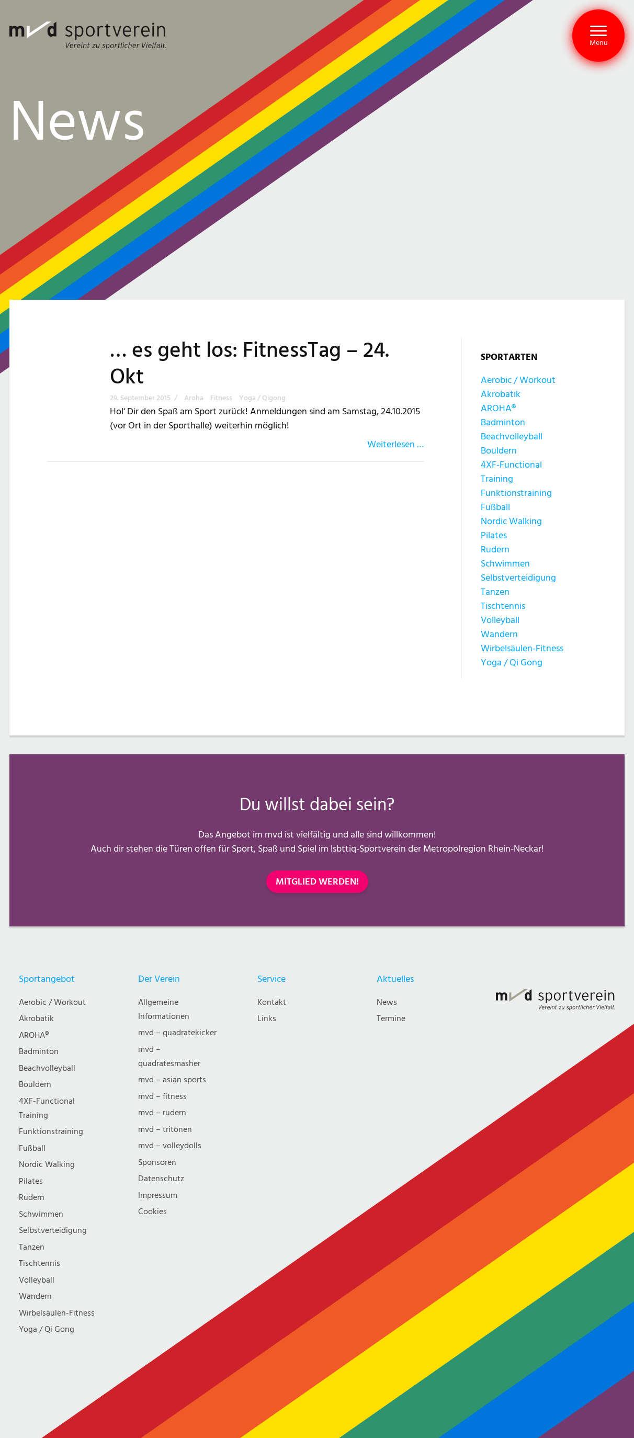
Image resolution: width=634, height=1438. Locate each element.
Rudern (495, 549)
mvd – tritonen (165, 1129)
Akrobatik (500, 394)
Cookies (152, 1211)
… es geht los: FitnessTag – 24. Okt (249, 364)
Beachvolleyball (511, 436)
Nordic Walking (511, 521)
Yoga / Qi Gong (511, 662)
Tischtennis (503, 606)
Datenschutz (161, 1178)
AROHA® (498, 408)
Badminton (503, 422)
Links (266, 1018)
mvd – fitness (162, 1096)
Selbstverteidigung (518, 577)
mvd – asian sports (172, 1079)
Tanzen (495, 591)
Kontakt (271, 1002)
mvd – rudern (162, 1112)
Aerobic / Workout (518, 380)
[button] (598, 35)
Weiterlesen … (395, 444)
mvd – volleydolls (169, 1145)
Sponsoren (157, 1162)
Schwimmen (505, 563)
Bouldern (499, 450)
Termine (391, 1018)
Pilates (494, 535)
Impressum (157, 1195)
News (387, 1002)
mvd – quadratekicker (177, 1032)
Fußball (495, 507)
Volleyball (500, 620)
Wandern (499, 634)
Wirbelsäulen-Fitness (522, 648)
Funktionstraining (516, 493)
